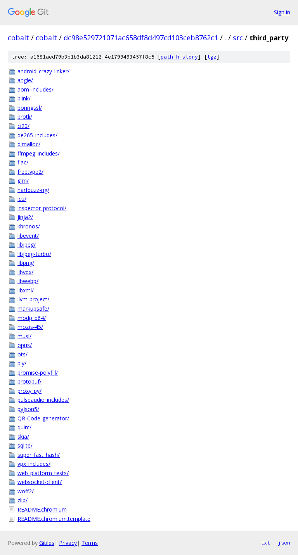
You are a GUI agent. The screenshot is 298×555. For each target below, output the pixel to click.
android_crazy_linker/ (43, 71)
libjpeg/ (26, 244)
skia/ (23, 436)
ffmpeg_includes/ (38, 153)
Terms (89, 542)
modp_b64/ (31, 318)
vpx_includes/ (33, 463)
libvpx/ (25, 272)
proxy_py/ (29, 390)
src (238, 37)
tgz (212, 57)
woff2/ (25, 491)
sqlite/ (25, 445)
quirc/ (24, 427)
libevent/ (28, 235)
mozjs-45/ (30, 326)
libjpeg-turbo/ (34, 254)
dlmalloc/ (28, 144)
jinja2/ (25, 217)
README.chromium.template (53, 518)
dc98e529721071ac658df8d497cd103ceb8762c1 (141, 37)
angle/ (25, 80)
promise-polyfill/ (37, 372)
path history (179, 57)
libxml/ (25, 290)
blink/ (24, 98)
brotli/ (24, 116)
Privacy (68, 542)
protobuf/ (29, 381)
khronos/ (28, 226)
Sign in (282, 12)
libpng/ (25, 262)
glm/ (23, 180)
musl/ (24, 336)
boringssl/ (29, 107)
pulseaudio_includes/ (43, 399)
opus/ (24, 345)
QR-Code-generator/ (43, 418)
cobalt (18, 37)
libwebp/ (27, 281)
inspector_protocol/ (41, 208)
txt (265, 542)
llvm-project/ (33, 299)
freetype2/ (30, 171)
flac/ (22, 162)
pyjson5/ (28, 409)
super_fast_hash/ (38, 454)
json (284, 542)
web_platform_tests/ (43, 473)
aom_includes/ (35, 89)
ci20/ (23, 126)
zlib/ (22, 500)
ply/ (21, 363)
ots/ (22, 354)
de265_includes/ (37, 135)
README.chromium (42, 509)
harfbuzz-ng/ (33, 190)
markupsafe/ (33, 308)
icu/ (21, 198)
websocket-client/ (39, 482)
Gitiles (46, 542)
